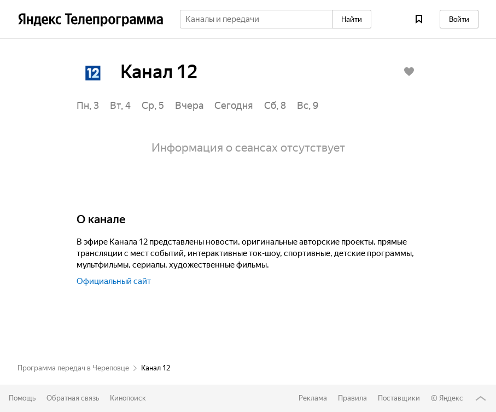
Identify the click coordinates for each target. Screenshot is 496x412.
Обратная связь (72, 398)
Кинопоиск (128, 398)
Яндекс (451, 398)
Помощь (22, 398)
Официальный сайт (114, 281)
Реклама (313, 398)
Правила (352, 398)
